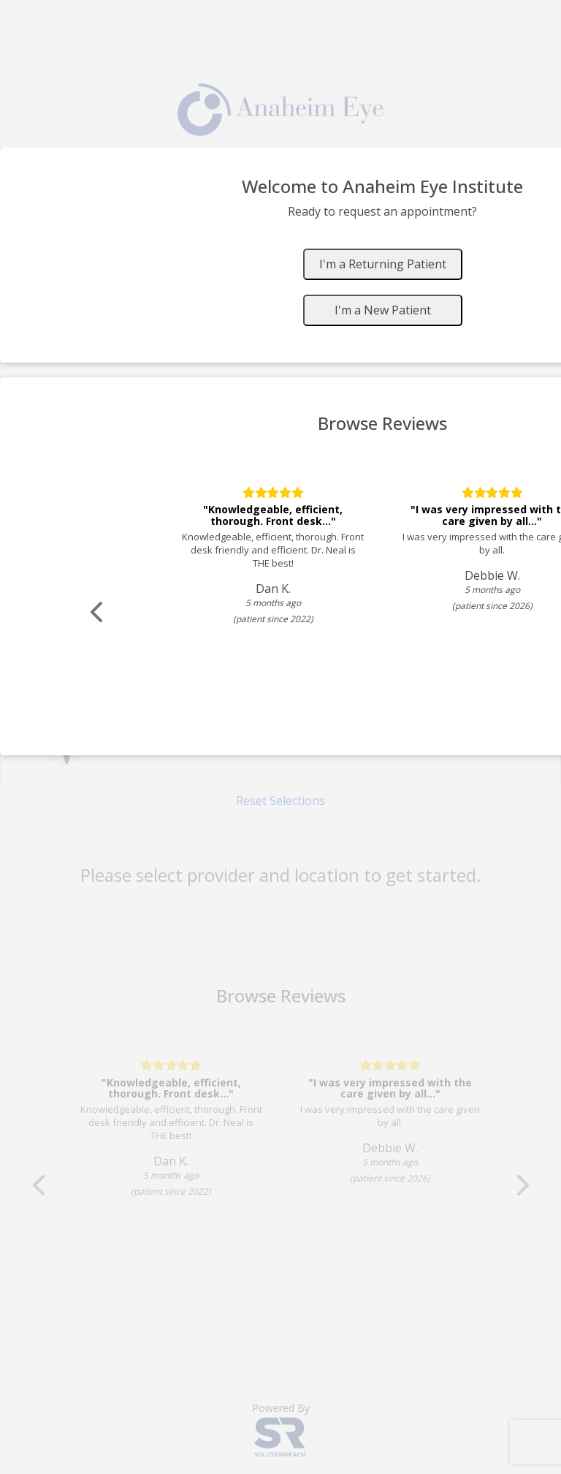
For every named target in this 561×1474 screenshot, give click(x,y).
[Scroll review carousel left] (99, 612)
